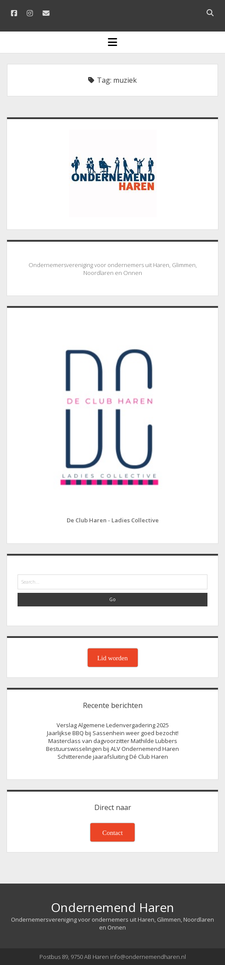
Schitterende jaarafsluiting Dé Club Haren (112, 757)
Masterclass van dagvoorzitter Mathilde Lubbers (112, 741)
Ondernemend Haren (112, 907)
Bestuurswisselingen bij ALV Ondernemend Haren (112, 749)
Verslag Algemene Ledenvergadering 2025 (113, 725)
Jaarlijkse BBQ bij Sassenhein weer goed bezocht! (113, 733)
